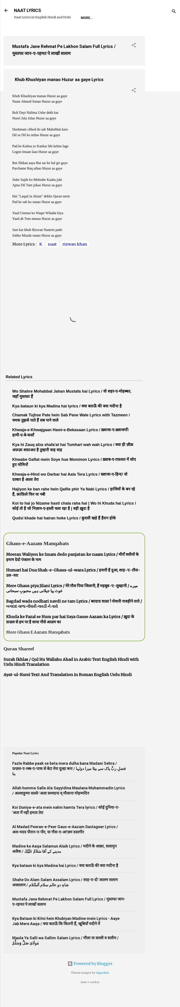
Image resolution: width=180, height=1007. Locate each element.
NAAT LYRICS (27, 10)
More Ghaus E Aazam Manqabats (38, 645)
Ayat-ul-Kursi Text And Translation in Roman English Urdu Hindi (67, 688)
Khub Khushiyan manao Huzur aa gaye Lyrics (59, 93)
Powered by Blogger (90, 977)
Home (22, 31)
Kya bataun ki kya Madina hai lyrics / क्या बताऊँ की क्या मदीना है (67, 419)
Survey (96, 31)
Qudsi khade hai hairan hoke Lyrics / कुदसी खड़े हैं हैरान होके (64, 531)
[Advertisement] (163, 111)
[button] (133, 59)
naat (52, 257)
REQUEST (42, 31)
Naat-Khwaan (70, 31)
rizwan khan (74, 257)
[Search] (174, 12)
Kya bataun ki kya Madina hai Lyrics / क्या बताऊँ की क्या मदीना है (65, 879)
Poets (116, 31)
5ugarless (102, 986)
